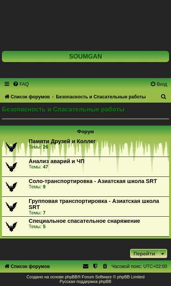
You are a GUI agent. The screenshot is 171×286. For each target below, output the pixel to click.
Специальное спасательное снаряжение (84, 221)
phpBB (71, 277)
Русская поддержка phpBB (85, 281)
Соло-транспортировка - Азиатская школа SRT (93, 181)
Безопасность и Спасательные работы (63, 109)
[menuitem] (21, 84)
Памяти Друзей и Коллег (62, 141)
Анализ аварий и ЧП (57, 161)
